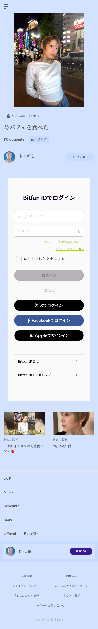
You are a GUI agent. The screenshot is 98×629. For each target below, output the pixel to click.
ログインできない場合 (70, 249)
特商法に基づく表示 (26, 596)
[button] (49, 335)
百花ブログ (39, 139)
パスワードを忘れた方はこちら (64, 242)
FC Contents (14, 139)
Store (8, 520)
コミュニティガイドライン (71, 586)
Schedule (12, 506)
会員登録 (81, 551)
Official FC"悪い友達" (21, 534)
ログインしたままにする (44, 258)
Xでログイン (49, 305)
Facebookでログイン (49, 320)
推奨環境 (26, 576)
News (8, 492)
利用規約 (71, 576)
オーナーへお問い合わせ (49, 606)
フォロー (80, 157)
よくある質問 (71, 596)
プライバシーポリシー (26, 586)
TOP (7, 478)
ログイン (90, 6)
